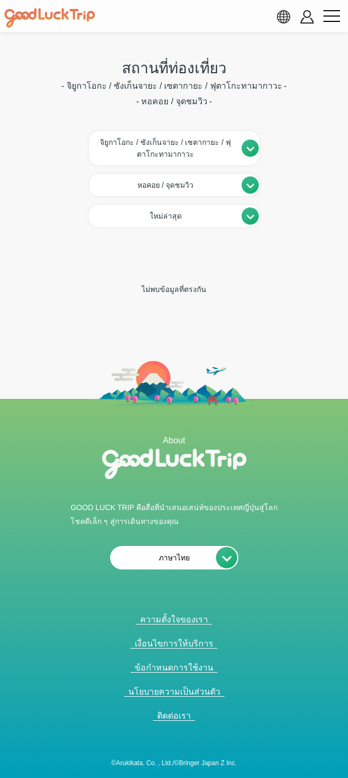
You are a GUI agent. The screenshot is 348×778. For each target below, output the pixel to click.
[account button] (307, 17)
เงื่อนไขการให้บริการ (174, 643)
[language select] (283, 16)
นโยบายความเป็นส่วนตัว (174, 691)
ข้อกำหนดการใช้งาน (174, 667)
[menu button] (331, 16)
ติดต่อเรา (174, 715)
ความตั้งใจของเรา (174, 619)
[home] (49, 18)
